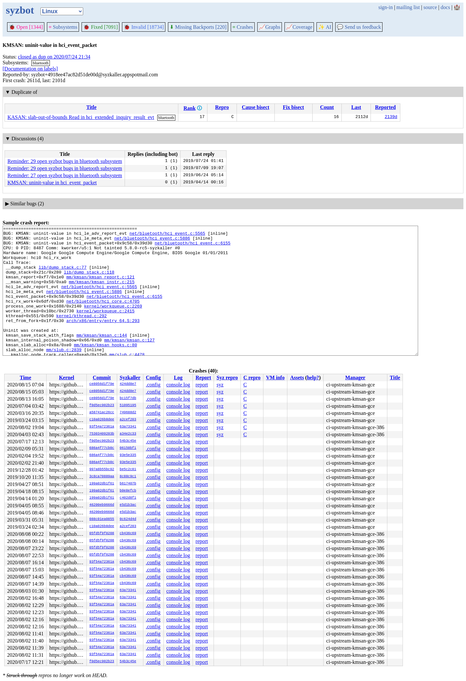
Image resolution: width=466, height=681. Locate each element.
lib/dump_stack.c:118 (89, 282)
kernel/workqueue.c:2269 (113, 322)
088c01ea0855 (101, 519)
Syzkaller (130, 377)
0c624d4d (128, 519)
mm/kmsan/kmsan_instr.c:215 (102, 293)
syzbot (20, 10)
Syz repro (227, 377)
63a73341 (128, 427)
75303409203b (101, 434)
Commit (102, 377)
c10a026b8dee (101, 419)
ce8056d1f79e (101, 384)
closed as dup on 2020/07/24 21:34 (54, 56)
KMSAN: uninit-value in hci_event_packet (52, 182)
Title (91, 107)
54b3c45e (128, 441)
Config (153, 377)
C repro (252, 377)
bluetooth (41, 62)
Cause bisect (255, 107)
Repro (222, 107)
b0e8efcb (128, 491)
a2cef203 (128, 419)
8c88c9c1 (128, 476)
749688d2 (128, 412)
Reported (385, 107)
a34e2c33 (128, 434)
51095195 (128, 405)
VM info (275, 377)
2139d (391, 117)
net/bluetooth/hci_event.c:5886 (152, 241)
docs (445, 7)
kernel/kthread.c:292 (81, 334)
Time (25, 377)
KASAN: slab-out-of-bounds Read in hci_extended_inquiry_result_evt (80, 117)
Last (356, 107)
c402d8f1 (128, 498)
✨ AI (324, 27)
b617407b (128, 483)
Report (203, 377)
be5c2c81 (128, 469)
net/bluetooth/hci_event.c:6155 (192, 247)
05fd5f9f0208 (101, 533)
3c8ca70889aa (101, 476)
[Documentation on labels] (30, 68)
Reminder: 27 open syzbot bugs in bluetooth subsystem (64, 175)
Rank (189, 108)
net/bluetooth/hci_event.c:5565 (167, 235)
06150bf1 (128, 448)
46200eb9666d (101, 505)
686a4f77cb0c (101, 448)
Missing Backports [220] (198, 27)
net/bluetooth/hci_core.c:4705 (102, 316)
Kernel (66, 377)
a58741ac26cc (101, 412)
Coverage (299, 27)
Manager (355, 377)
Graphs (269, 27)
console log (178, 384)
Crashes (242, 27)
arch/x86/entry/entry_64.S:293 (102, 340)
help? (313, 377)
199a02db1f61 (101, 483)
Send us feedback (359, 27)
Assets (297, 377)
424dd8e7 (128, 384)
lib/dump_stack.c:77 (62, 276)
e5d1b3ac (128, 505)
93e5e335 (128, 455)
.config (153, 384)
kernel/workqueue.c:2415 (105, 328)
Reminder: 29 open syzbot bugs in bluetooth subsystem (64, 161)
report (201, 384)
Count (327, 107)
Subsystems (63, 27)
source (430, 7)
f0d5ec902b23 (101, 405)
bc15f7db (128, 398)
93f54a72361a (101, 427)
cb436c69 (128, 533)
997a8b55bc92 (101, 469)
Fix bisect (293, 107)
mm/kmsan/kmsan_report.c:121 (100, 287)
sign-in (385, 7)
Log (178, 377)
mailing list (408, 7)
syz (219, 384)
